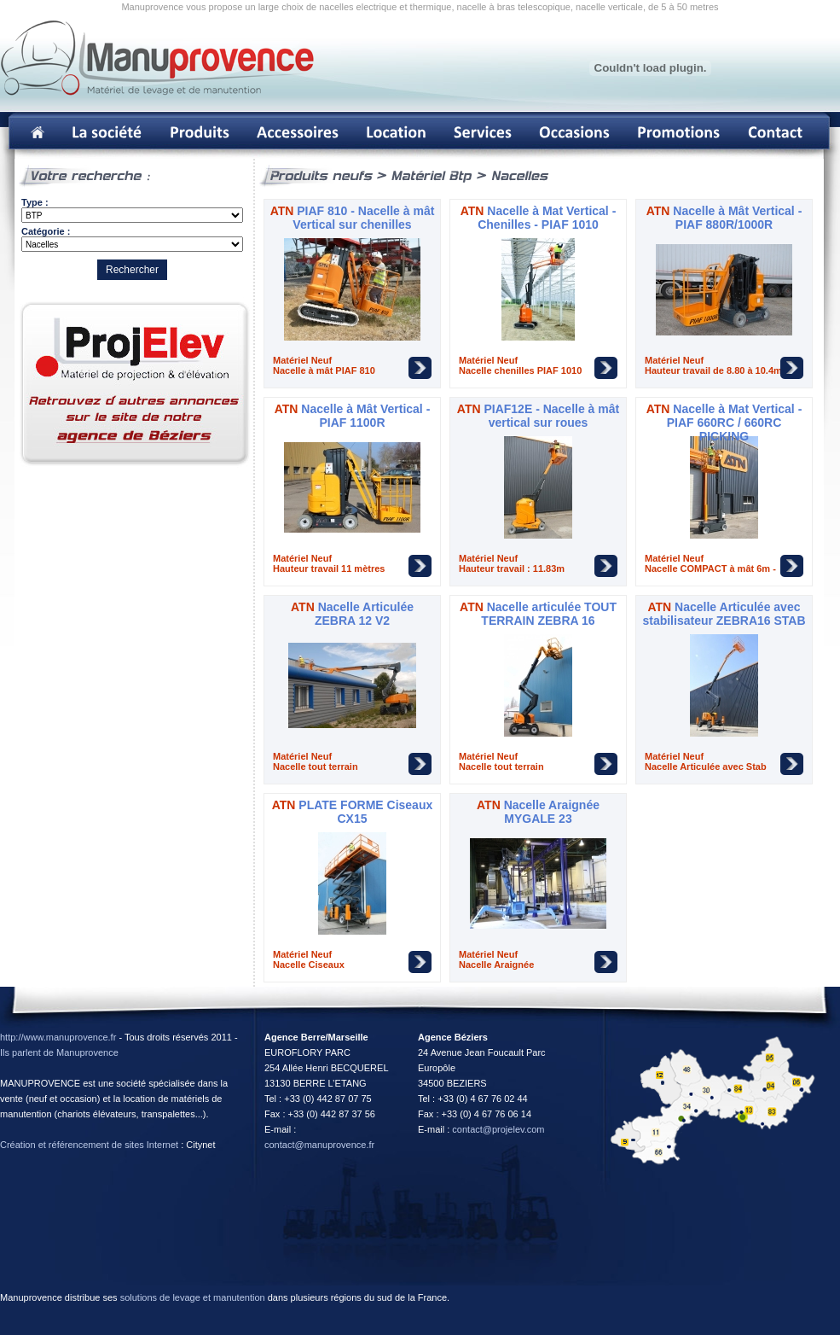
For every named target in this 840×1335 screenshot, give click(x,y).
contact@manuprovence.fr (319, 1145)
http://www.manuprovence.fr (58, 1037)
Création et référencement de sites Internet (89, 1145)
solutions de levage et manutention (192, 1297)
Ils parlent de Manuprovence (59, 1052)
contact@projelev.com (498, 1129)
